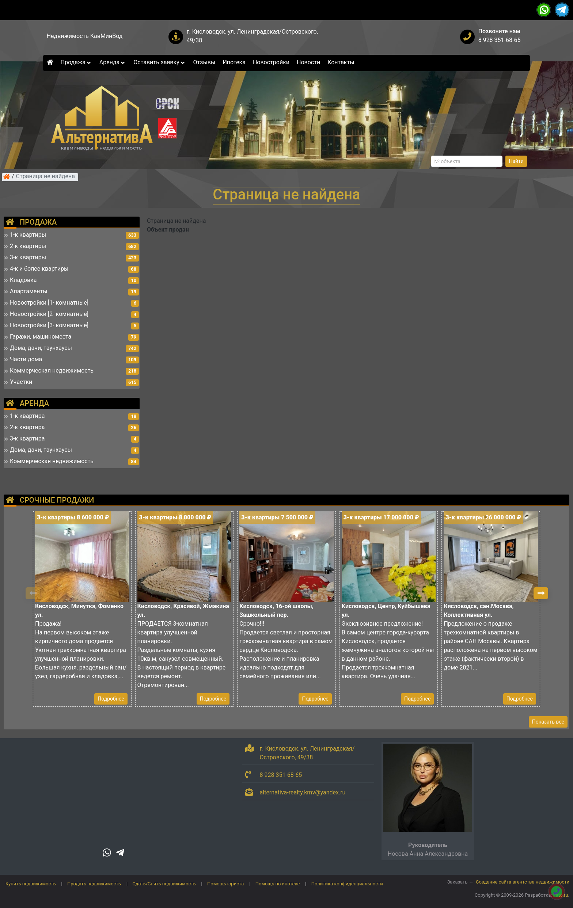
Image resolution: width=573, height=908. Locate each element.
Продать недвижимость (94, 883)
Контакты (340, 62)
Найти (516, 161)
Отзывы (204, 62)
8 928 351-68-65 (499, 40)
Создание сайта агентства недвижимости (522, 882)
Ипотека (234, 62)
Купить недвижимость (30, 883)
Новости (308, 62)
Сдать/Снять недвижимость (164, 883)
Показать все (548, 722)
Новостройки (271, 62)
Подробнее (111, 699)
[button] (541, 593)
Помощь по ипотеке (277, 883)
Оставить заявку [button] (159, 62)
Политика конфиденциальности (347, 883)
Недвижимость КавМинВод (85, 36)
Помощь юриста (225, 883)
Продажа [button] (76, 62)
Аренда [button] (112, 62)
